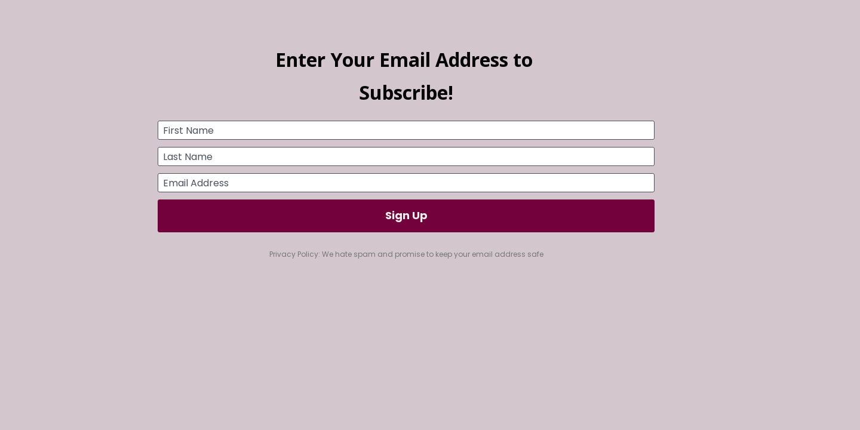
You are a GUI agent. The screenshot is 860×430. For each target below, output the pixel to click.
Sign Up (406, 215)
